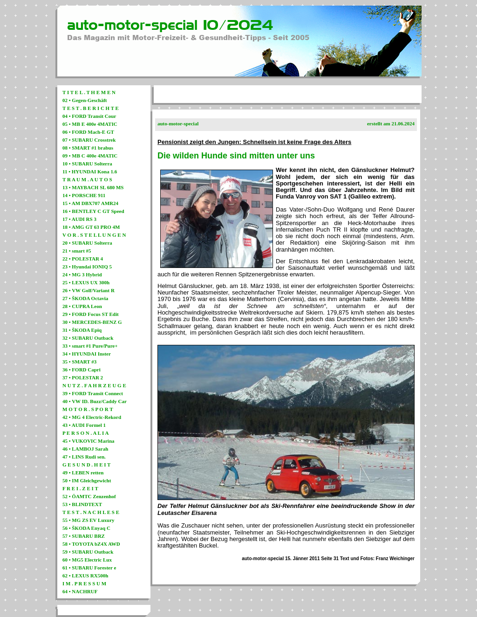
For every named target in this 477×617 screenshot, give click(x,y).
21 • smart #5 (76, 251)
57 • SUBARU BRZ (83, 536)
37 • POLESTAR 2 (82, 377)
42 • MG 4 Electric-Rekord (91, 417)
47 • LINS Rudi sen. (84, 456)
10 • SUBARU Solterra (87, 163)
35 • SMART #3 (79, 361)
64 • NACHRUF (79, 591)
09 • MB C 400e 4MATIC (89, 155)
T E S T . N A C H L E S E (90, 512)
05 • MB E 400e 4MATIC (89, 124)
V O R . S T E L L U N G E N (94, 235)
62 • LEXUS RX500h (85, 575)
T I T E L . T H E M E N (89, 92)
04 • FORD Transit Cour (89, 116)
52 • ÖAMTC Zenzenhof (89, 496)
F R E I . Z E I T (80, 488)
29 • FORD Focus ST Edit (90, 314)
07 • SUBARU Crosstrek (89, 140)
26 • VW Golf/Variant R (88, 290)
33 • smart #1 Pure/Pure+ (89, 346)
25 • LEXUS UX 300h (85, 282)
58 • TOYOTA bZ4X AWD (91, 544)
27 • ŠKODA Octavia (85, 298)
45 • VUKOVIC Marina (88, 441)
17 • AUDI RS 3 (79, 219)
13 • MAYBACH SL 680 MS (93, 187)
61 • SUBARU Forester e (89, 567)
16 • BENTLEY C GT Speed (93, 211)
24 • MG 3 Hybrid (82, 274)
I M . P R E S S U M (84, 583)
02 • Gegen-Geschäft (84, 100)
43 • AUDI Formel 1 (84, 425)
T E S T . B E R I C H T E (90, 108)
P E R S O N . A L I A (85, 433)
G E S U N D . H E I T (86, 464)
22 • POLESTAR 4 (82, 258)
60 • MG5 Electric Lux (87, 559)
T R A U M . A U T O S (87, 179)
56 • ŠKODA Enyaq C (86, 528)
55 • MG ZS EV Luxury (88, 520)
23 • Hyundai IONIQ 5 (87, 266)
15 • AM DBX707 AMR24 (90, 203)
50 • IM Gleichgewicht (86, 480)
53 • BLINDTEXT (82, 504)
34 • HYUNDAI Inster (86, 353)
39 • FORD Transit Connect (92, 393)
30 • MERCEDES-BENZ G (92, 322)
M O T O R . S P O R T (87, 409)
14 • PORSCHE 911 (83, 195)
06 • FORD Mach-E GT (88, 132)
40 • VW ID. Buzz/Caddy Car (94, 401)
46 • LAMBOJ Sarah (85, 449)
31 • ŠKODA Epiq (82, 330)
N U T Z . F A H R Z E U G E (94, 385)
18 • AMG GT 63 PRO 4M (91, 227)
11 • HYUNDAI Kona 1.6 (89, 171)
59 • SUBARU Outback (87, 552)
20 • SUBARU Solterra (87, 243)
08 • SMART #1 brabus (87, 148)
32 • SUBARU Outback (87, 338)
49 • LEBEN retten (82, 472)
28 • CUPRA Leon (82, 306)
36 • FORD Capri (81, 369)
